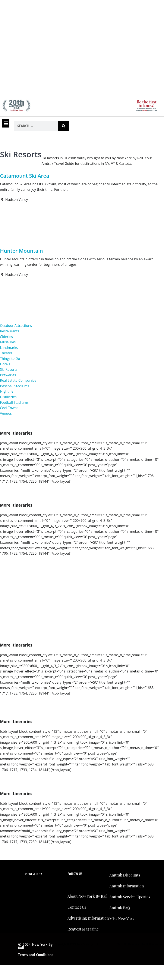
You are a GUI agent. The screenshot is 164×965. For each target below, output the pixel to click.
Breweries (8, 375)
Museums (8, 342)
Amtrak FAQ (119, 907)
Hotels (5, 364)
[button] (5, 123)
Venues (6, 413)
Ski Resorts (8, 369)
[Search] (63, 126)
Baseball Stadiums (14, 386)
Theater (6, 353)
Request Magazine (83, 929)
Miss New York (122, 918)
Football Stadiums (14, 402)
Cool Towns (9, 407)
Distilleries (8, 397)
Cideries (6, 336)
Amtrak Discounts (124, 875)
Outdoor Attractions (16, 325)
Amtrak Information (126, 885)
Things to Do (10, 358)
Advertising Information (88, 918)
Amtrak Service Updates (129, 896)
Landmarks (9, 347)
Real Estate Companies (18, 380)
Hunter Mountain (21, 250)
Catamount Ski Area (24, 175)
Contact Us (76, 907)
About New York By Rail (87, 896)
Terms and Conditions (35, 955)
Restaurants (9, 331)
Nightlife (6, 391)
